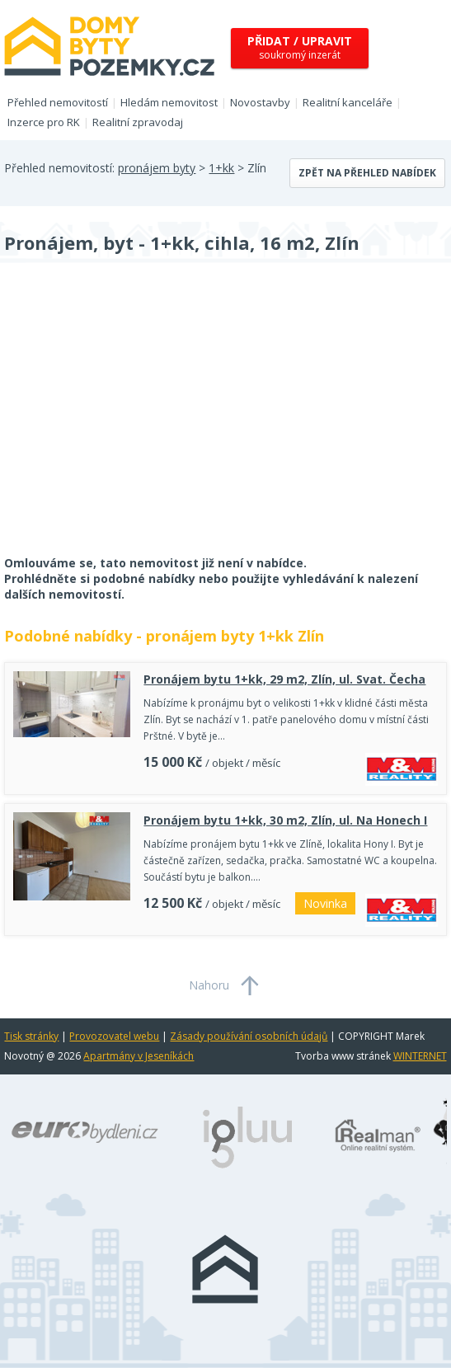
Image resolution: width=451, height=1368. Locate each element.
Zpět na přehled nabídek (367, 173)
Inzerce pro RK (43, 122)
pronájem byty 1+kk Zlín (235, 636)
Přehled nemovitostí (57, 102)
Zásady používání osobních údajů (248, 1036)
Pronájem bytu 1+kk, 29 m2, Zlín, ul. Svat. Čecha (284, 679)
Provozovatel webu (114, 1036)
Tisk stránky (31, 1036)
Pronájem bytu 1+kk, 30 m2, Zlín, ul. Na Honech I (285, 820)
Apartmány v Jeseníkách (138, 1056)
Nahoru (209, 985)
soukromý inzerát (299, 47)
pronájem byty (156, 168)
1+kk (221, 168)
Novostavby (260, 102)
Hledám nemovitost (169, 102)
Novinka (325, 903)
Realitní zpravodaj (137, 122)
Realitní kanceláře (347, 102)
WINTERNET (420, 1056)
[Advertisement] (127, 419)
